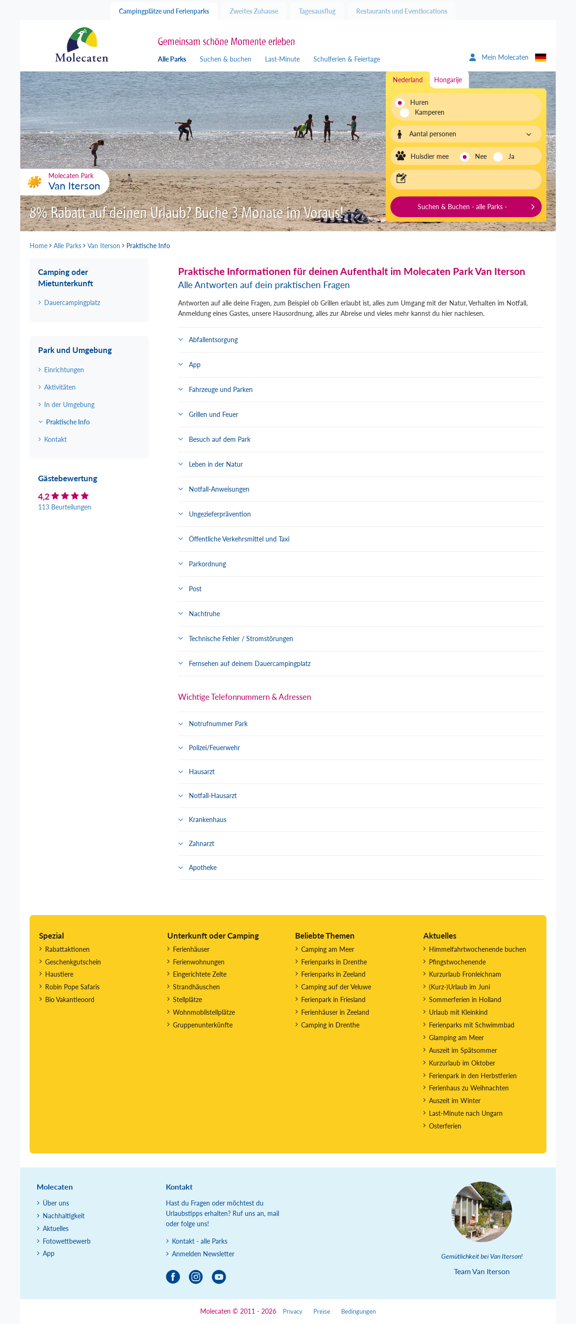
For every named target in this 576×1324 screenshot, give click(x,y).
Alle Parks (172, 59)
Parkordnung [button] (207, 564)
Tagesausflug (317, 11)
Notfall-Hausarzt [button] (213, 795)
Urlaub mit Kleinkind (458, 1012)
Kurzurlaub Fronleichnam (465, 974)
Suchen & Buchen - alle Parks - (462, 207)
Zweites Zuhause (254, 11)
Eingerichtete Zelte (199, 974)
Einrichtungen (64, 370)
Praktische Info (68, 422)
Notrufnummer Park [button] (218, 724)
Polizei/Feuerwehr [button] (214, 748)
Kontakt (55, 439)
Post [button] (195, 589)
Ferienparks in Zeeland (333, 974)
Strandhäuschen (196, 987)
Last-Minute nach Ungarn (466, 1113)
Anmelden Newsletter (203, 1254)
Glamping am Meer (456, 1038)
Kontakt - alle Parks (199, 1241)
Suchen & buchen (225, 59)
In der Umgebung (69, 404)
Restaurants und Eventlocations (401, 11)
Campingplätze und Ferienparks (164, 11)
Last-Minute (282, 59)
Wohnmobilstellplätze (204, 1012)
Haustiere (59, 974)
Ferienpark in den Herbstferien (473, 1076)
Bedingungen (358, 1311)
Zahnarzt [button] (201, 843)
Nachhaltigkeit (64, 1216)
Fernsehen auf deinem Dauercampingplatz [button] (250, 663)
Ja (511, 156)
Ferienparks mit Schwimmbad (471, 1025)
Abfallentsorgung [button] (213, 340)
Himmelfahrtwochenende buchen (477, 949)
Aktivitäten (60, 387)
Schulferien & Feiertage (346, 59)
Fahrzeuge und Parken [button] (221, 389)
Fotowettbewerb (67, 1241)
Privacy (293, 1311)
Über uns (56, 1203)
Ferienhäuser (191, 949)
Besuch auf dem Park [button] (219, 439)
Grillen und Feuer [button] (213, 414)
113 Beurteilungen (64, 507)
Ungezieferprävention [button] (220, 514)
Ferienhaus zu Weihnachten (469, 1088)
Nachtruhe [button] (204, 614)
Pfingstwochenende (457, 962)
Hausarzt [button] (202, 772)
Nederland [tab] (408, 80)
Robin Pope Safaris (72, 987)
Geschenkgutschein (73, 962)
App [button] (195, 364)
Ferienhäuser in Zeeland (335, 1012)
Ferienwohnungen (199, 962)
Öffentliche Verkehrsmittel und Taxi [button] (239, 539)
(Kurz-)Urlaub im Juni (459, 987)
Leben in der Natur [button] (216, 464)
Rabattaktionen (67, 949)
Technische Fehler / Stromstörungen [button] (241, 638)
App (48, 1253)
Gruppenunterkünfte (203, 1025)
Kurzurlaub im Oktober (462, 1063)
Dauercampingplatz (72, 302)
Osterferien (445, 1126)
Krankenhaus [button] (207, 819)
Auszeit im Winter (455, 1101)
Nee (481, 156)
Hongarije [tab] (448, 80)
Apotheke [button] (203, 867)
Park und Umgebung (75, 350)
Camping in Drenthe (330, 1025)
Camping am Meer (327, 949)
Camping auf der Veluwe (336, 987)
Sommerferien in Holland (465, 999)
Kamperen (424, 112)
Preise (321, 1311)
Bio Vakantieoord (69, 999)
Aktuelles (56, 1228)
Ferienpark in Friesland (333, 999)
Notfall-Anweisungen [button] (219, 489)
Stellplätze (187, 999)
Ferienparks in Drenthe (334, 962)
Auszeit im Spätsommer (463, 1050)
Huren (419, 102)
